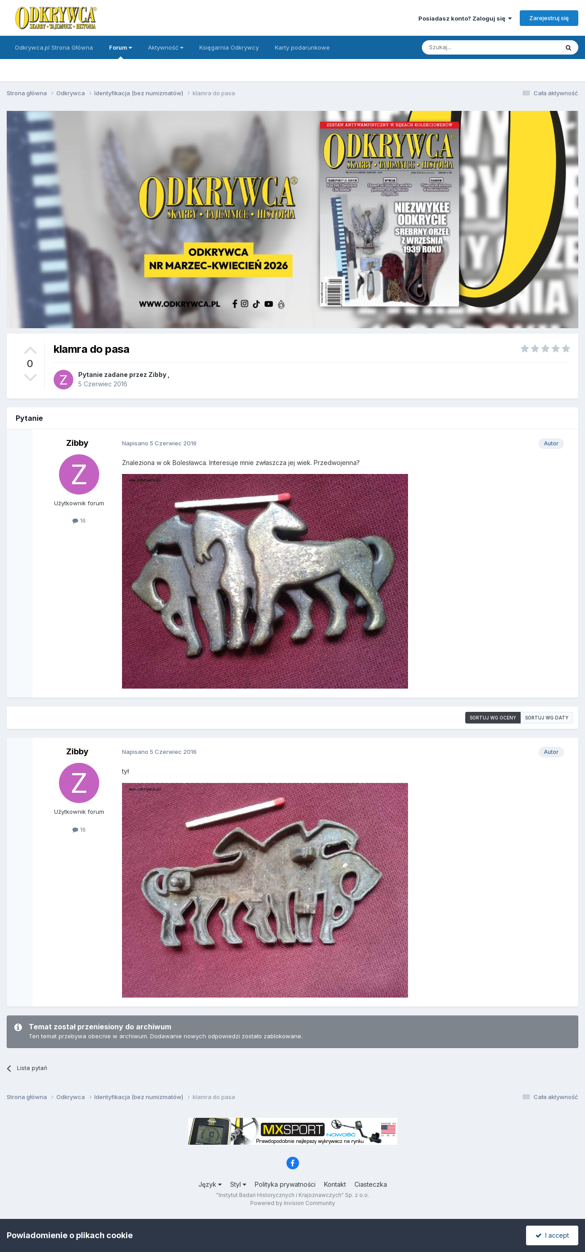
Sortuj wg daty (546, 717)
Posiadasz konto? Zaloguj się (465, 18)
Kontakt (335, 1184)
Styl (238, 1184)
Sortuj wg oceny (493, 717)
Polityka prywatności (285, 1184)
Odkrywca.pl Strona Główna (54, 47)
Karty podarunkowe (302, 47)
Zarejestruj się (549, 17)
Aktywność (165, 47)
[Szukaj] (468, 47)
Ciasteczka (370, 1184)
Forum (120, 51)
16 (79, 520)
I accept (552, 1235)
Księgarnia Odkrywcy (229, 47)
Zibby (157, 374)
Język (210, 1184)
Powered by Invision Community (292, 1203)
